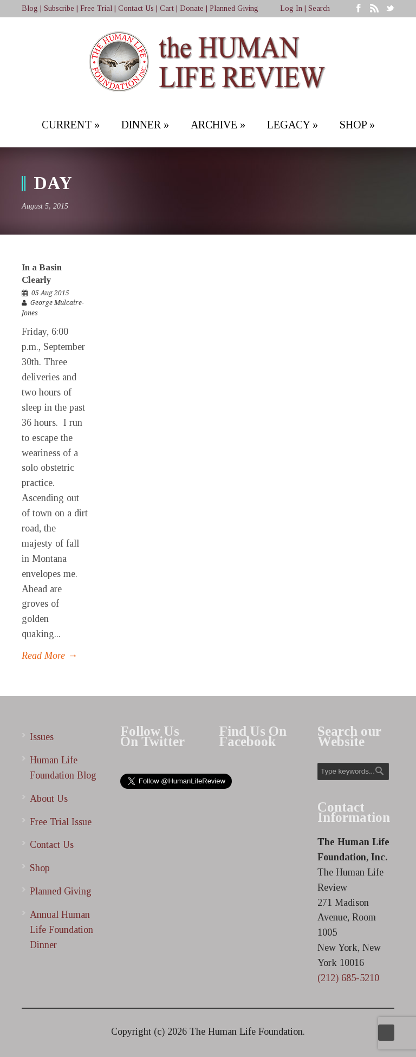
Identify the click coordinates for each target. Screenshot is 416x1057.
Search (319, 8)
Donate (192, 8)
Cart (167, 8)
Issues (42, 736)
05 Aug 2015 (50, 293)
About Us (49, 798)
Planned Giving (234, 8)
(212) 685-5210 (348, 977)
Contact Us (136, 8)
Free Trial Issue (61, 821)
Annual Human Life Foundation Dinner (61, 929)
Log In (291, 8)
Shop (40, 868)
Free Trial (96, 8)
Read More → (49, 655)
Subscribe (59, 8)
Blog (30, 8)
